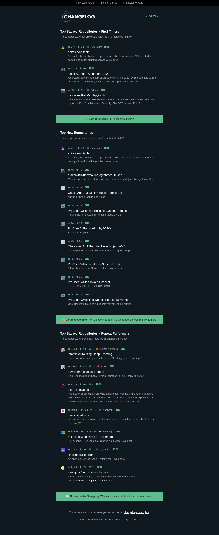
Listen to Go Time (77, 319)
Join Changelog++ (100, 118)
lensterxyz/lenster (79, 415)
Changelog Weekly (133, 2)
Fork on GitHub (109, 2)
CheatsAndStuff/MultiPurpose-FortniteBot (95, 192)
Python (92, 90)
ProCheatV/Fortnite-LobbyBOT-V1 (90, 228)
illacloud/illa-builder (80, 454)
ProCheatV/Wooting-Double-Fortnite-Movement (99, 299)
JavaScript (106, 431)
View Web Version (85, 2)
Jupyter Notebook (107, 349)
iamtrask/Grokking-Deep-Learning (90, 354)
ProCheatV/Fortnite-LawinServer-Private (94, 264)
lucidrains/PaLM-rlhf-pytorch (86, 95)
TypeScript (94, 47)
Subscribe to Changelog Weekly (89, 496)
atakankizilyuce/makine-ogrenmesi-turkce (95, 175)
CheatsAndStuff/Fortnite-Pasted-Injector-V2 (96, 246)
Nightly (152, 16)
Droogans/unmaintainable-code (88, 472)
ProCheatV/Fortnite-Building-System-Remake (98, 210)
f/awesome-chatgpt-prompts (86, 371)
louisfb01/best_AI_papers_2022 (89, 73)
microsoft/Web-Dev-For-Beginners (90, 436)
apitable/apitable (78, 52)
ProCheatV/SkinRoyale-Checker (89, 282)
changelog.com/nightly (136, 512)
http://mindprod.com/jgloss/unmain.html (90, 480)
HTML (102, 366)
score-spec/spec (78, 389)
